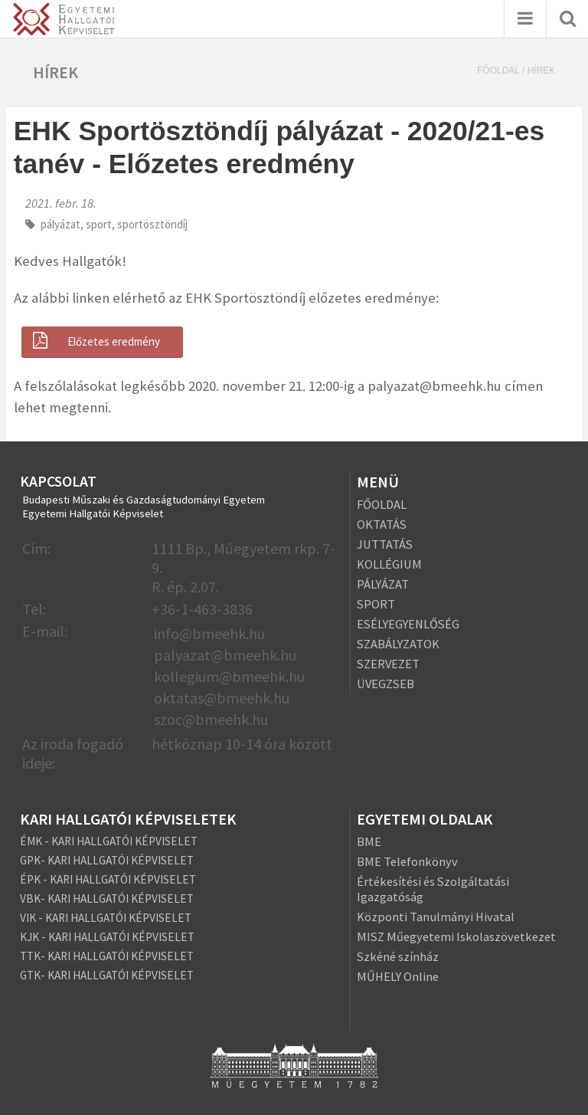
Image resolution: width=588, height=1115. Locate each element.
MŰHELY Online (398, 976)
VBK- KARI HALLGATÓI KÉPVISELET (107, 898)
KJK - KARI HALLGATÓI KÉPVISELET (107, 937)
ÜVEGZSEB (385, 683)
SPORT (376, 604)
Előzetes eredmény (94, 341)
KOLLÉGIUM (389, 564)
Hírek (542, 70)
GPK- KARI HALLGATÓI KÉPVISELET (107, 860)
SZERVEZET (388, 663)
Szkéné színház (398, 956)
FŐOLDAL (382, 504)
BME (369, 841)
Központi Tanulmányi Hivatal (435, 916)
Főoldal (498, 70)
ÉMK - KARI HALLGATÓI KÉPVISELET (109, 841)
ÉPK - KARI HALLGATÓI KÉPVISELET (108, 879)
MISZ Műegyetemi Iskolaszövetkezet (456, 936)
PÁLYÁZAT (383, 584)
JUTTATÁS (385, 544)
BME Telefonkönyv (407, 861)
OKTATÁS (382, 524)
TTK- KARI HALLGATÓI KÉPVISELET (107, 956)
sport (99, 224)
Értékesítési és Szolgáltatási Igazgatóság (433, 889)
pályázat (60, 224)
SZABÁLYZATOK (398, 643)
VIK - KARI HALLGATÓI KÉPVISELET (105, 917)
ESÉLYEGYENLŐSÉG (408, 623)
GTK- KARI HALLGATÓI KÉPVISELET (107, 975)
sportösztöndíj (152, 224)
